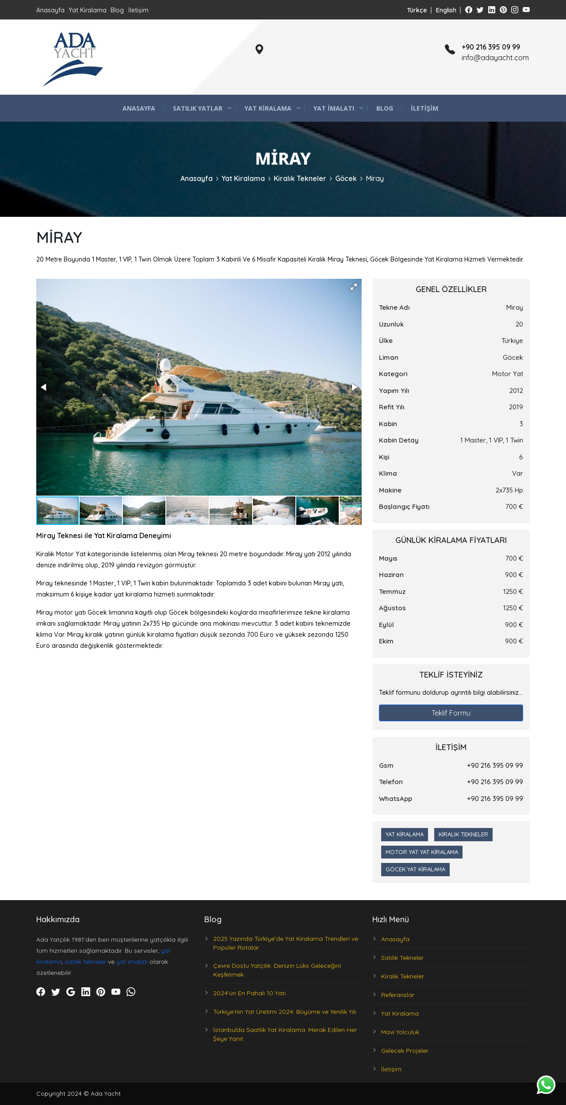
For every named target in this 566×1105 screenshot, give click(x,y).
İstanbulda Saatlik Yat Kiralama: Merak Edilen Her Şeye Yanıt (285, 1034)
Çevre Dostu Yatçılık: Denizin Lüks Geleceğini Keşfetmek (277, 970)
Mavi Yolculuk (400, 1032)
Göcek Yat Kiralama (415, 869)
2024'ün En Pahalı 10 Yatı (249, 993)
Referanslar (397, 995)
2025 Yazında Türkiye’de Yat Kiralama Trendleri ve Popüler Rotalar (285, 943)
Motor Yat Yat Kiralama (422, 851)
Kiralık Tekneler (300, 178)
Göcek (346, 178)
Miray (375, 178)
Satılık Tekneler (402, 958)
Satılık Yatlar (197, 108)
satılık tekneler (85, 962)
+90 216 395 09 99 (495, 765)
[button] (354, 287)
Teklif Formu (451, 712)
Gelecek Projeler (404, 1051)
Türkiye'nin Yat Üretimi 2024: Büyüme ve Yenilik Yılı (284, 1012)
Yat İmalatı (334, 108)
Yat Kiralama (88, 10)
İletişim (138, 10)
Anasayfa (50, 10)
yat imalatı (132, 962)
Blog (117, 10)
